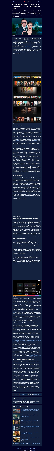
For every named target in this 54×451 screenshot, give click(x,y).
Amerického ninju (26, 341)
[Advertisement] (5, 16)
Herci (24, 448)
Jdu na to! (36, 402)
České (20, 443)
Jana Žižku (34, 339)
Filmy (21, 448)
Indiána (35, 140)
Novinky (16, 443)
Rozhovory (37, 443)
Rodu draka (27, 46)
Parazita (39, 340)
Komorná (37, 308)
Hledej (40, 1)
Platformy (35, 448)
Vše (13, 444)
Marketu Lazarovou (31, 340)
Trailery (32, 443)
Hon (36, 340)
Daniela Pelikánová (23, 394)
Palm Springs (22, 340)
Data (26, 443)
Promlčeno (39, 339)
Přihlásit (14, 1)
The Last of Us (28, 45)
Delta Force (33, 341)
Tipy (23, 443)
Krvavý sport (15, 341)
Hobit (30, 339)
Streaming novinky (37, 394)
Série (27, 448)
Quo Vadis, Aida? (16, 340)
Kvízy (29, 443)
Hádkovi (17, 140)
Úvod (18, 448)
